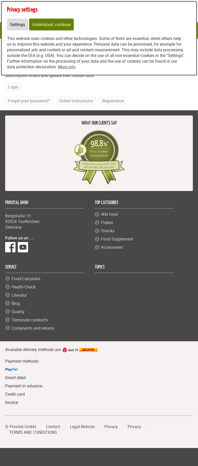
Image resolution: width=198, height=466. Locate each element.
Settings (17, 24)
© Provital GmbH (20, 426)
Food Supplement (117, 239)
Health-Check (24, 287)
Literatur (19, 295)
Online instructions (76, 101)
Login (13, 87)
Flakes (107, 222)
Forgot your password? (29, 101)
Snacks (107, 231)
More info (67, 67)
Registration (113, 101)
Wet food (109, 214)
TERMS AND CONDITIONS (33, 432)
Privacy (111, 426)
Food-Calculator (26, 278)
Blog (16, 303)
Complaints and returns (33, 328)
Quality (18, 311)
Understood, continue (51, 24)
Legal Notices (82, 426)
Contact (53, 426)
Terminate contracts (30, 320)
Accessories (112, 247)
